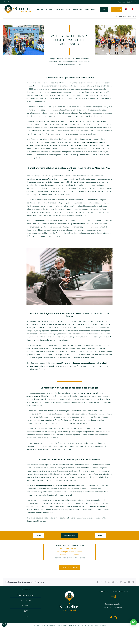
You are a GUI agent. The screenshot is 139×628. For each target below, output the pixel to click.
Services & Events (26, 595)
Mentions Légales (100, 625)
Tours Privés (26, 600)
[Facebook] (111, 617)
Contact (26, 616)
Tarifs (26, 606)
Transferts (26, 589)
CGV (26, 611)
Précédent (122, 17)
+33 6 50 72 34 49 (130, 2)
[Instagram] (115, 617)
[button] (133, 622)
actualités (117, 604)
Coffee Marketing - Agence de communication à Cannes (75, 625)
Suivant (131, 17)
